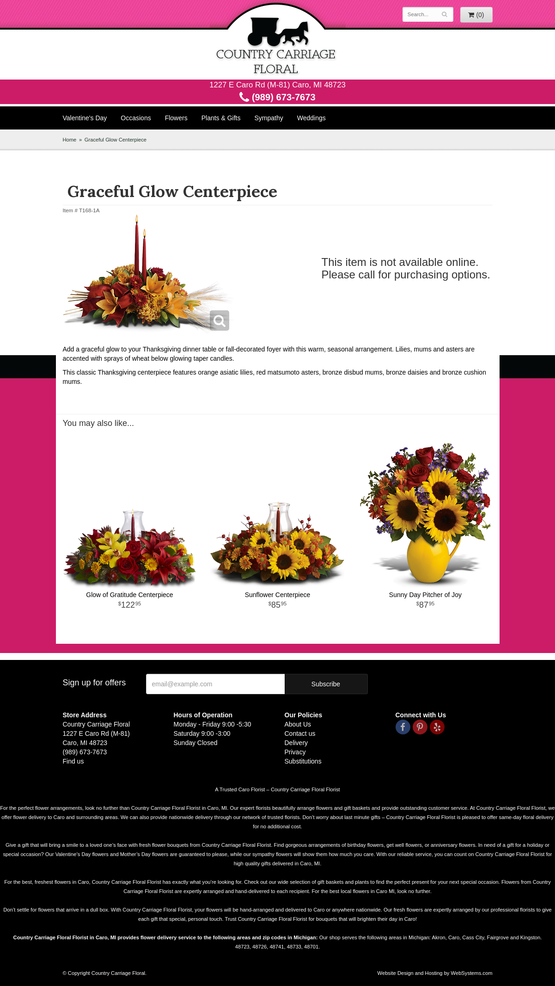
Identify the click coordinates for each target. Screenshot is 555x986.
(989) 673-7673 (277, 97)
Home (70, 139)
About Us (298, 724)
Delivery (296, 742)
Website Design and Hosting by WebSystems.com (435, 973)
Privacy (295, 752)
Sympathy (269, 118)
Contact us (300, 733)
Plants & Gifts (221, 118)
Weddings (311, 118)
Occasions (136, 118)
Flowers (176, 118)
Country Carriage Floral (278, 40)
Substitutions (303, 761)
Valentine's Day (85, 118)
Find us (73, 761)
